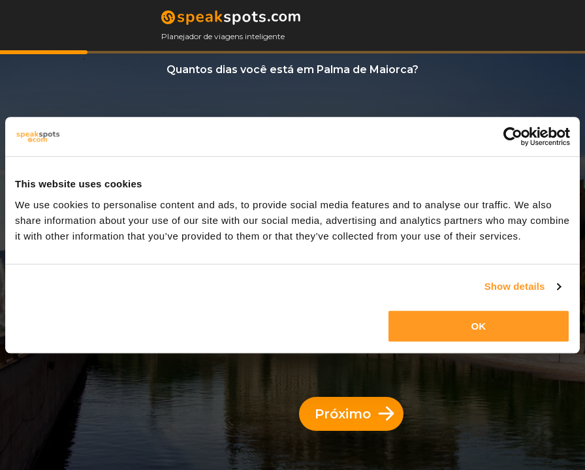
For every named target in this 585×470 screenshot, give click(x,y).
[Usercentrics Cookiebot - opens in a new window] (513, 136)
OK (478, 326)
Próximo (354, 414)
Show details (514, 286)
